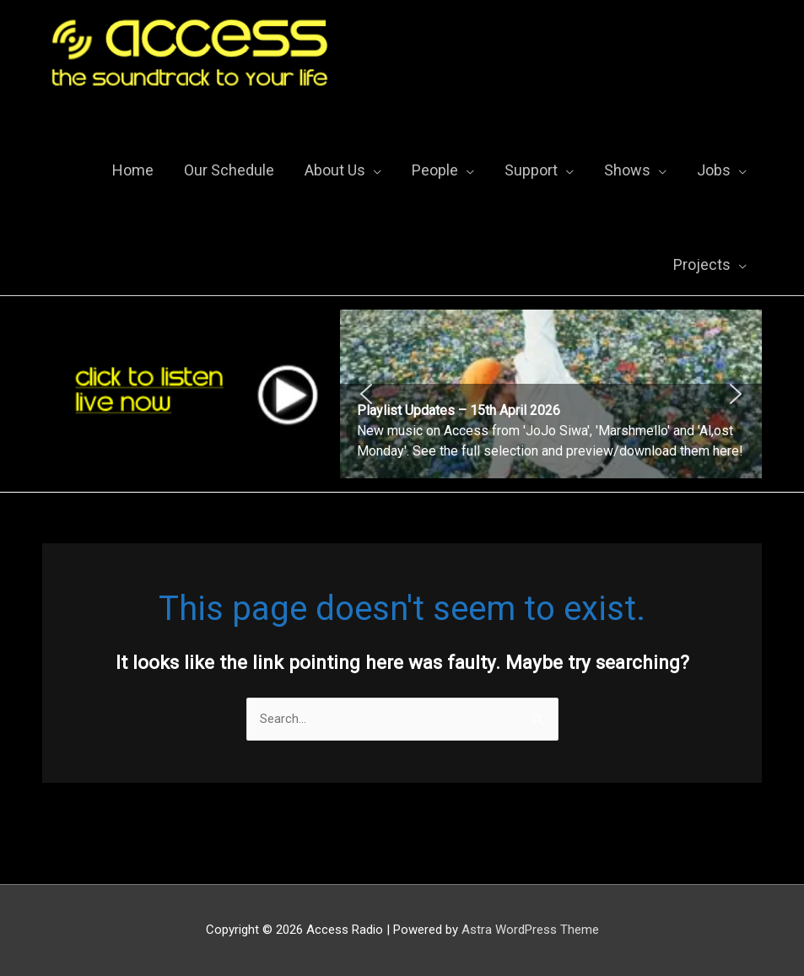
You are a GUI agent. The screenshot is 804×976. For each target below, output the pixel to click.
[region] (551, 394)
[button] (551, 394)
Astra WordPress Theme (530, 929)
